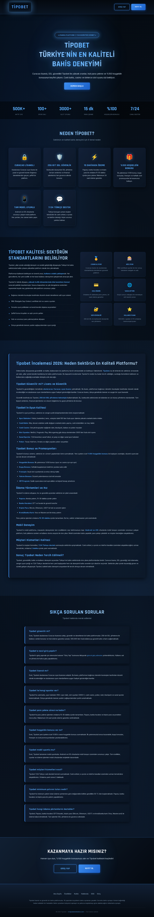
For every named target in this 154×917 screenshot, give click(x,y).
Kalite (76, 894)
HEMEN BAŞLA (77, 86)
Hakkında (84, 894)
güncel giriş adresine (94, 655)
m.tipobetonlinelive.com (76, 912)
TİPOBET (20, 7)
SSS (92, 894)
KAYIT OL (138, 7)
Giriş (99, 894)
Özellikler (67, 894)
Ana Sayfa (58, 894)
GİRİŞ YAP (122, 7)
